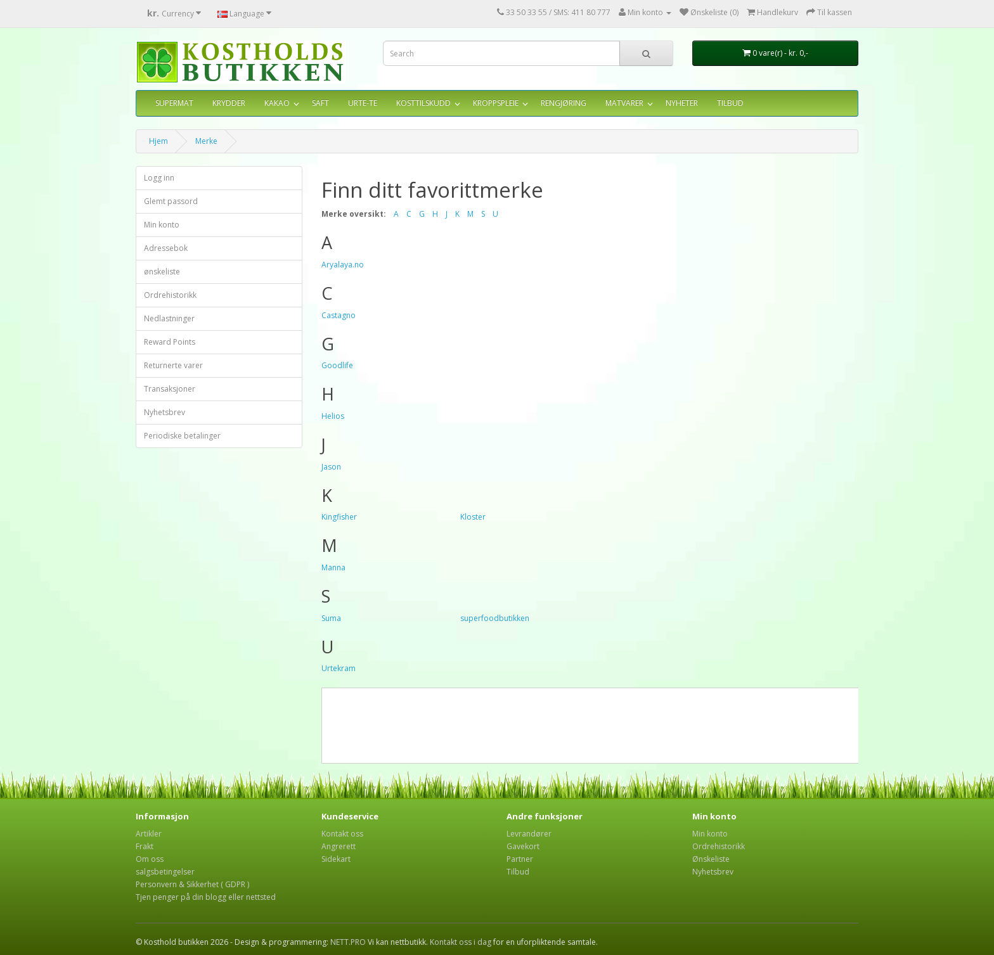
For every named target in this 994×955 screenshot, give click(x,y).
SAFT (320, 103)
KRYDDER (228, 103)
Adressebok (166, 248)
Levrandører (529, 833)
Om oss (150, 859)
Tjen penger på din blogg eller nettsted (206, 897)
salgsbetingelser (165, 871)
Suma (331, 618)
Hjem (158, 141)
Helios (332, 416)
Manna (333, 567)
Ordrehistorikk (170, 295)
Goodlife (337, 365)
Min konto (161, 224)
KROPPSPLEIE (496, 103)
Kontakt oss (342, 833)
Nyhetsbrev (164, 412)
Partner (520, 859)
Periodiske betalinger (182, 435)
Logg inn (159, 177)
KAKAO (277, 103)
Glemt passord (171, 201)
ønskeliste (162, 271)
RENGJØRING (563, 103)
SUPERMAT (174, 103)
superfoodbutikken (494, 618)
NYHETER (682, 103)
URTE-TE (362, 103)
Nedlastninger (169, 318)
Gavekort (523, 846)
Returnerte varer (173, 365)
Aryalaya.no (342, 264)
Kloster (473, 516)
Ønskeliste (711, 859)
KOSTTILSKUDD (423, 103)
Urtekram (338, 668)
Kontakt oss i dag (460, 942)
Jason (331, 466)
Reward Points (169, 341)
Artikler (149, 833)
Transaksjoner (169, 388)
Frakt (144, 846)
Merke (206, 141)
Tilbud (518, 871)
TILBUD (730, 103)
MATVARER (624, 103)
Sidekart (336, 859)
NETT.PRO (348, 942)
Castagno (338, 315)
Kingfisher (339, 516)
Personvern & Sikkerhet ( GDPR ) (192, 884)
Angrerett (338, 846)
